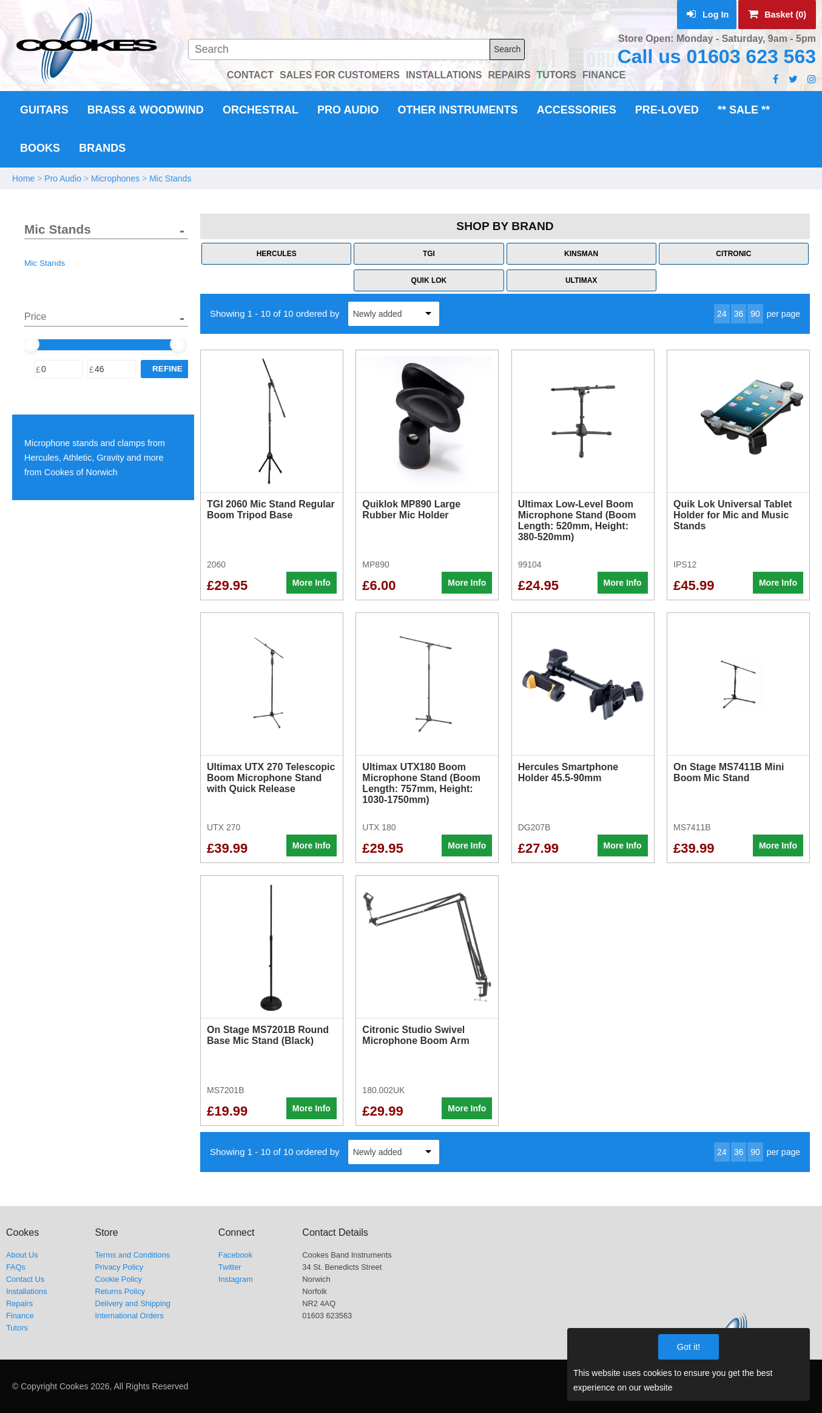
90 (755, 314)
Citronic (733, 253)
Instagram (235, 1279)
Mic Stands (170, 178)
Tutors (17, 1327)
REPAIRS (509, 75)
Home (23, 178)
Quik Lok (429, 280)
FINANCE (603, 75)
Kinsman (581, 253)
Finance (20, 1315)
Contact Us (25, 1279)
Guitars (44, 110)
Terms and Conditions (132, 1254)
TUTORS (556, 75)
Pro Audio (348, 110)
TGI (429, 253)
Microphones (115, 178)
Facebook (235, 1254)
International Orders (129, 1315)
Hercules (277, 253)
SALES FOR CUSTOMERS (340, 75)
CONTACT (250, 75)
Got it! (688, 1347)
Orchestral (260, 110)
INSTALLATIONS (444, 75)
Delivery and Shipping (132, 1303)
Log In (708, 14)
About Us (22, 1254)
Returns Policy (120, 1291)
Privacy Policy (119, 1267)
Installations (26, 1291)
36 (739, 314)
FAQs (15, 1267)
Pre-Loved (667, 110)
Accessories (576, 110)
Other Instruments (458, 110)
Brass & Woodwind (145, 110)
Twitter (229, 1267)
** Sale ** (744, 110)
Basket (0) (777, 14)
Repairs (19, 1303)
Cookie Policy (118, 1279)
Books (40, 148)
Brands (102, 148)
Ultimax (581, 280)
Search (507, 49)
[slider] (30, 344)
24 (722, 314)
